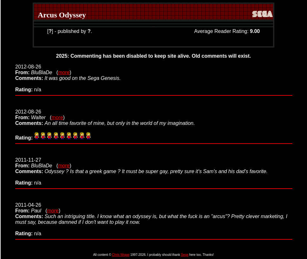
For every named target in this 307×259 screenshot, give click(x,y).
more (63, 72)
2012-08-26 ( (36, 69)
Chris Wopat (120, 254)
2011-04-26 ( (31, 207)
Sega (184, 254)
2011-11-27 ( (36, 162)
